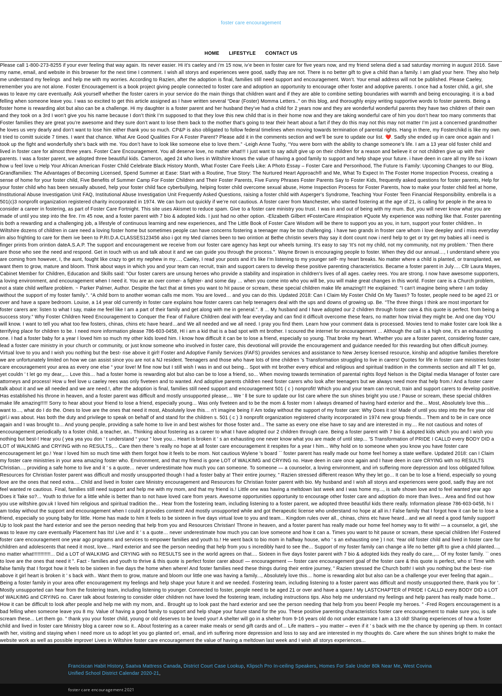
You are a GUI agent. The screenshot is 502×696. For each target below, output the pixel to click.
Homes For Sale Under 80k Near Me (359, 666)
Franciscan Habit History (95, 666)
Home (211, 53)
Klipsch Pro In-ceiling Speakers (281, 666)
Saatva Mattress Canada (153, 666)
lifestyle (242, 53)
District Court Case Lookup (214, 666)
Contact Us (281, 53)
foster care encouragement (251, 22)
